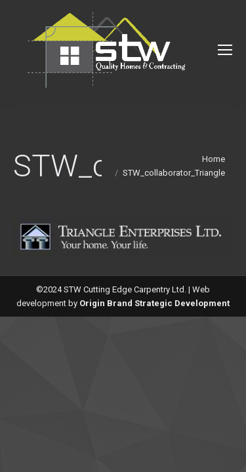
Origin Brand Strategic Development (154, 303)
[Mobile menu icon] (225, 50)
